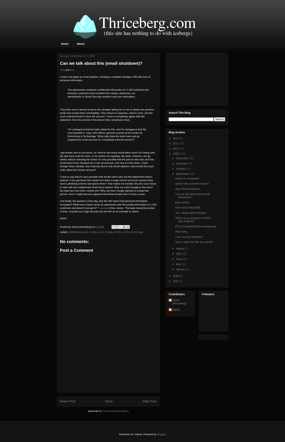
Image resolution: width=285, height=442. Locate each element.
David (176, 309)
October (181, 168)
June (179, 259)
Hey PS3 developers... (188, 188)
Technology (136, 232)
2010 (176, 148)
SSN (126, 232)
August (180, 248)
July (178, 253)
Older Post (149, 401)
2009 (176, 153)
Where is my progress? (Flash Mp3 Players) (193, 220)
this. (72, 70)
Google (109, 232)
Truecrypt (103, 208)
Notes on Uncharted (187, 178)
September (183, 173)
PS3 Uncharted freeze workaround (195, 226)
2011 (176, 143)
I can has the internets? (189, 236)
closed (93, 232)
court (101, 232)
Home (65, 43)
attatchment (75, 232)
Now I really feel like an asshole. (194, 242)
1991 (176, 281)
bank (85, 232)
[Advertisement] (108, 365)
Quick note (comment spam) (192, 183)
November (182, 163)
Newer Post (67, 401)
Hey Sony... (182, 231)
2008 (176, 275)
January (181, 269)
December (182, 158)
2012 (176, 138)
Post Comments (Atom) (116, 411)
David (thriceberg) (179, 302)
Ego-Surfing (182, 202)
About (80, 43)
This (62, 70)
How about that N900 (187, 207)
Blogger (161, 434)
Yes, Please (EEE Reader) (190, 212)
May (179, 264)
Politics (118, 232)
